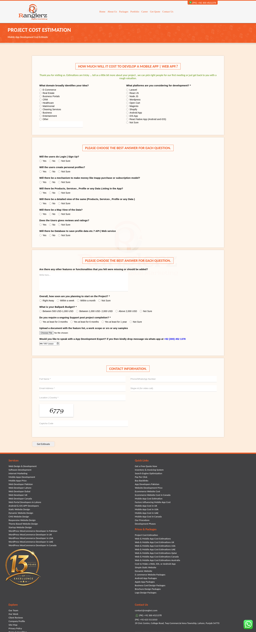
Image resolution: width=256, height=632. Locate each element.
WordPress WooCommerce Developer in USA (31, 538)
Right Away (46, 300)
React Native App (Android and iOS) (146, 119)
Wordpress (133, 99)
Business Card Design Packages (150, 585)
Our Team (13, 610)
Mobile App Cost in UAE (146, 513)
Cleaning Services (50, 109)
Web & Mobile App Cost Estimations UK (154, 542)
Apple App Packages (145, 582)
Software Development (20, 470)
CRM (43, 99)
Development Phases (145, 524)
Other (43, 119)
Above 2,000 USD (126, 311)
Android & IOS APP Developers (24, 506)
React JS (132, 93)
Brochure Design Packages (148, 589)
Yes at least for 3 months (53, 321)
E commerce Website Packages (150, 575)
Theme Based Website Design (23, 524)
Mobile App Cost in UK (146, 506)
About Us (112, 11)
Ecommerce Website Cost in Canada (152, 495)
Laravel (131, 89)
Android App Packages (146, 578)
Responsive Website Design (22, 520)
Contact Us (167, 11)
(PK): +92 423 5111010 (146, 620)
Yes (42, 161)
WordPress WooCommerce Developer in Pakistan (33, 531)
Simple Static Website (145, 567)
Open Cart (133, 103)
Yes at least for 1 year (114, 321)
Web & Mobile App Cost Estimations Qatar (156, 553)
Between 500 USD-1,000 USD (56, 311)
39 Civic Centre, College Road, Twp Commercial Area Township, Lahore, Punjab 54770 (177, 623)
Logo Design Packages (145, 593)
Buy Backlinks (141, 481)
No (52, 161)
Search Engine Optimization (148, 473)
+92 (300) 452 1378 (174, 339)
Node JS (132, 96)
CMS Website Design (19, 517)
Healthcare (46, 103)
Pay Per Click (141, 477)
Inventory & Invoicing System (149, 470)
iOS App (132, 116)
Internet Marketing (18, 473)
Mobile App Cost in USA (146, 509)
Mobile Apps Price (18, 481)
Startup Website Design (20, 527)
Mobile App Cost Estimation (148, 499)
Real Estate (46, 93)
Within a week (65, 300)
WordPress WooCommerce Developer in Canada (32, 545)
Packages (123, 11)
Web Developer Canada (20, 499)
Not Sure (132, 122)
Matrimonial (46, 106)
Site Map (13, 625)
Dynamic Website (143, 571)
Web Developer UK (18, 495)
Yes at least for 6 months (84, 321)
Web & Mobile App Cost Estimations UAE (155, 549)
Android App (134, 112)
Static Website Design (19, 509)
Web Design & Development (23, 466)
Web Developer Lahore (20, 488)
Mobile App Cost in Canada (148, 517)
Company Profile (17, 621)
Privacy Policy (15, 628)
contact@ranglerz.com (146, 610)
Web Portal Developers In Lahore (25, 502)
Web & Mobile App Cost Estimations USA (155, 546)
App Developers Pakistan (147, 484)
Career (144, 11)
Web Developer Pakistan (21, 484)
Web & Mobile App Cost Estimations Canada (157, 557)
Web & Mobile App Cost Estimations (153, 539)
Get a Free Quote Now (146, 466)
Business (45, 112)
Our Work (13, 614)
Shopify (131, 109)
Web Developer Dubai (19, 491)
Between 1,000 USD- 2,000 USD (94, 311)
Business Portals (49, 96)
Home (102, 11)
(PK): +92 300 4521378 (202, 2)
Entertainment (48, 116)
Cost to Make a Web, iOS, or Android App (155, 564)
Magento (132, 106)
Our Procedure (142, 520)
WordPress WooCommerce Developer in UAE (31, 542)
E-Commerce (47, 89)
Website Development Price (148, 488)
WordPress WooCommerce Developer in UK (30, 535)
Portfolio (134, 11)
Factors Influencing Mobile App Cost (153, 502)
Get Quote (155, 11)
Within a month (86, 300)
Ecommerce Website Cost (147, 491)
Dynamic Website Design (21, 513)
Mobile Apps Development (22, 477)
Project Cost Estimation (146, 535)
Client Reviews (16, 618)
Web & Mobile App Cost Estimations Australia (157, 560)
